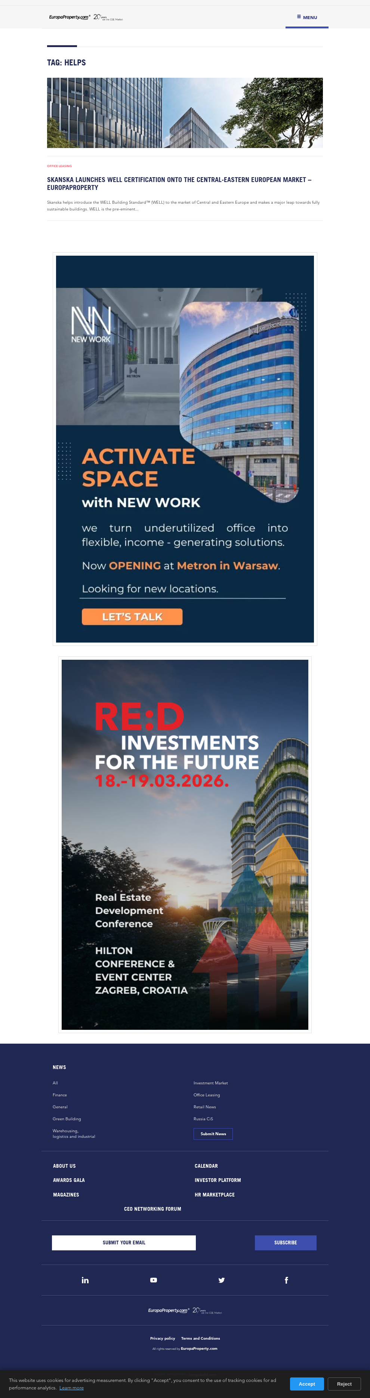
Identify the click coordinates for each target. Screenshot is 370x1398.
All (55, 1083)
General (60, 1106)
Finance (60, 1094)
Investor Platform (218, 1180)
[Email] (124, 1242)
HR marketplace (215, 1194)
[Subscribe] (286, 1242)
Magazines (66, 1194)
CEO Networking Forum (152, 1208)
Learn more (71, 1388)
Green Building (67, 1118)
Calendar (206, 1165)
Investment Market (211, 1083)
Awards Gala (69, 1180)
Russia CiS (203, 1118)
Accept (307, 1384)
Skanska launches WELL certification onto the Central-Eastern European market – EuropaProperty (179, 183)
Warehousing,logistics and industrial (74, 1133)
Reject (344, 1384)
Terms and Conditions (200, 1338)
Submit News (213, 1133)
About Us (64, 1165)
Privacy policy (162, 1338)
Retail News (205, 1106)
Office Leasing (59, 166)
